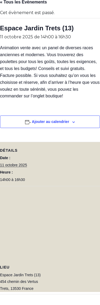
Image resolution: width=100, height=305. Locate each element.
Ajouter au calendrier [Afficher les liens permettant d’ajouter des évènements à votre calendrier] (50, 121)
